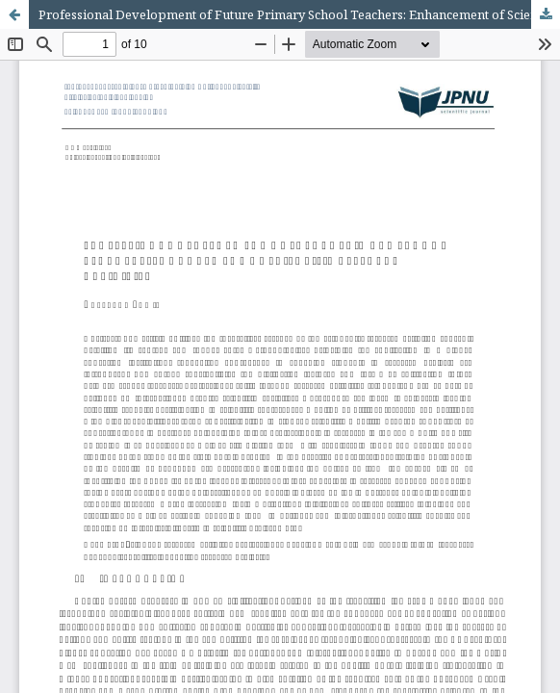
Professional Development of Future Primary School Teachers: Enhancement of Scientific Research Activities (299, 14)
